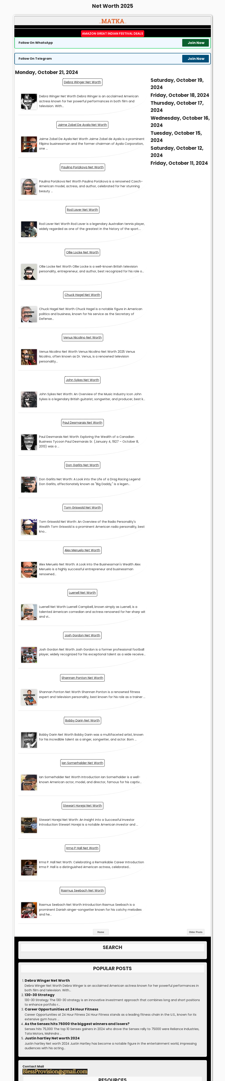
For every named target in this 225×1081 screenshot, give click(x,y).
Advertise (112, 979)
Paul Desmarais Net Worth (63, 293)
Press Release (112, 962)
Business (109, 745)
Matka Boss (131, 1061)
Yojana (109, 816)
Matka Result (106, 1061)
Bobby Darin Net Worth (161, 416)
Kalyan (112, 935)
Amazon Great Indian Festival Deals (112, 33)
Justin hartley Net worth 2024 (52, 653)
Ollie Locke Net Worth (63, 195)
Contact (113, 988)
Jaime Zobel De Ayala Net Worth (161, 89)
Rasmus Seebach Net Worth (161, 506)
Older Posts (196, 547)
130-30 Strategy (40, 610)
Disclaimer (113, 997)
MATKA (120, 1058)
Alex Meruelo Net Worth (161, 334)
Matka (112, 908)
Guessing (112, 944)
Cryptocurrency (110, 754)
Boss (113, 917)
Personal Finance (109, 798)
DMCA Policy (112, 1006)
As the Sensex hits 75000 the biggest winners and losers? (77, 639)
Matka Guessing (159, 1061)
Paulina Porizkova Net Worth (63, 138)
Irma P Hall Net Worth (63, 506)
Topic (107, 807)
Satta (178, 1061)
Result (112, 926)
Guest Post (112, 970)
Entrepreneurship (110, 772)
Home (100, 547)
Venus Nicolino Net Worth (63, 252)
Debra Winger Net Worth (63, 81)
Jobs (108, 781)
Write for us (112, 953)
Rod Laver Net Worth (161, 146)
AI (109, 727)
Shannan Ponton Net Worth (63, 416)
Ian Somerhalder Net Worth (63, 465)
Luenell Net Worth (63, 375)
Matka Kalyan (85, 1061)
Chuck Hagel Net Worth (161, 203)
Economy (109, 763)
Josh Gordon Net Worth (161, 375)
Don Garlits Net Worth (161, 293)
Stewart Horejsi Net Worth (161, 465)
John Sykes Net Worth (161, 252)
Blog (109, 736)
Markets (109, 790)
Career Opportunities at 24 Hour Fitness (61, 624)
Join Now (196, 42)
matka (79, 1044)
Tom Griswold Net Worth (63, 334)
